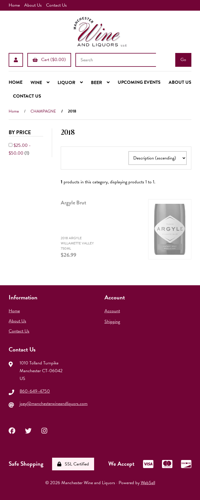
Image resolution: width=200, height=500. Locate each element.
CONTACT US (27, 96)
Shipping (112, 321)
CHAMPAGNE (43, 111)
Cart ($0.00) (49, 59)
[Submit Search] (183, 60)
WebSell (148, 482)
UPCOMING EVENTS (139, 82)
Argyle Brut (73, 202)
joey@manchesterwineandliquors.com (53, 403)
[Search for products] (115, 60)
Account (112, 310)
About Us (33, 5)
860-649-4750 (35, 391)
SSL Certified (73, 464)
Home (14, 5)
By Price (20, 132)
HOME (15, 82)
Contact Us (56, 5)
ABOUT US (180, 82)
